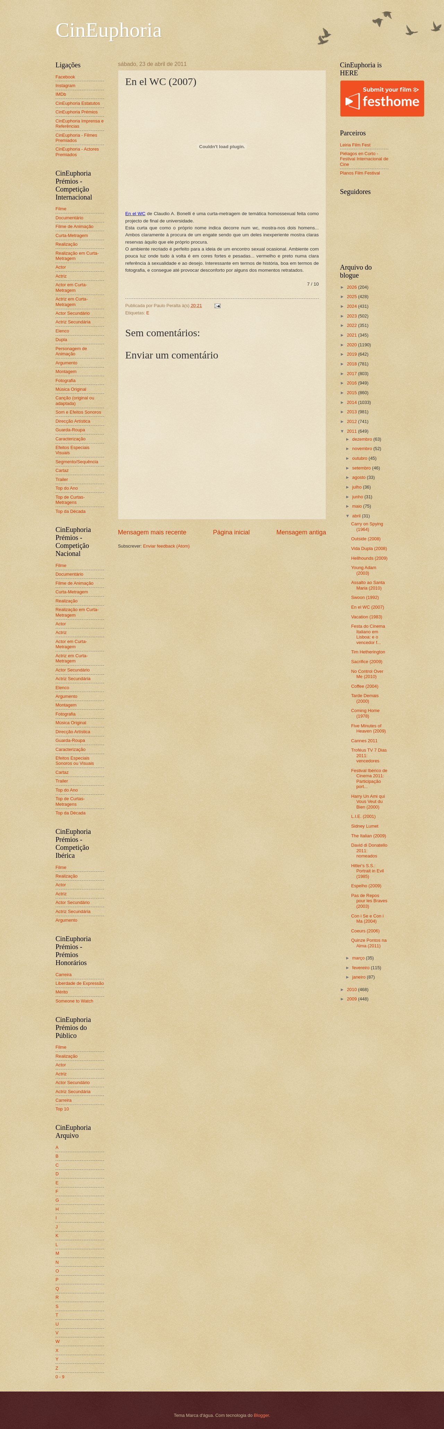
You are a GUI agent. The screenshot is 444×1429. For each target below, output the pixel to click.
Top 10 (62, 1108)
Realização (67, 244)
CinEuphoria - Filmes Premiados (76, 138)
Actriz (61, 276)
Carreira (64, 974)
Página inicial (231, 532)
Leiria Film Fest (355, 144)
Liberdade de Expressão (80, 983)
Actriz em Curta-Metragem (72, 301)
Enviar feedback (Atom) (166, 546)
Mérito (62, 992)
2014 (352, 402)
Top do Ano (67, 488)
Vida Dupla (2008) (369, 548)
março (359, 958)
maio (357, 506)
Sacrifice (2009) (366, 661)
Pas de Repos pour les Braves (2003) (369, 901)
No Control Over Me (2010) (367, 674)
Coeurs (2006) (365, 930)
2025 (352, 296)
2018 (352, 363)
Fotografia (66, 380)
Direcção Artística (73, 421)
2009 (352, 998)
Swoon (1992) (365, 597)
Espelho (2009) (366, 885)
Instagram (65, 85)
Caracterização (71, 438)
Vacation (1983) (366, 616)
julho (357, 487)
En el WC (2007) (367, 607)
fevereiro (361, 967)
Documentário (69, 217)
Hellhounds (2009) (369, 558)
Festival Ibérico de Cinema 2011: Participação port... (369, 778)
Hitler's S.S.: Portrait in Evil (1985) (367, 871)
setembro (362, 468)
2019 (352, 354)
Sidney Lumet (364, 826)
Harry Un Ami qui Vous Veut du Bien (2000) (368, 802)
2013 (352, 411)
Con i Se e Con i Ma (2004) (367, 918)
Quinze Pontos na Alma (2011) (368, 943)
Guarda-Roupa (70, 429)
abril (357, 515)
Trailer (62, 479)
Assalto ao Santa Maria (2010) (368, 585)
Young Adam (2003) (363, 570)
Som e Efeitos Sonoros (78, 412)
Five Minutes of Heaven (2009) (368, 728)
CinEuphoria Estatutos (78, 103)
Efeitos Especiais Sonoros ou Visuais (75, 760)
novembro (362, 448)
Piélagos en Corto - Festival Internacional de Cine (364, 159)
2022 (352, 325)
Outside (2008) (366, 538)
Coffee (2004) (364, 686)
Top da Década (71, 511)
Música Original (71, 389)
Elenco (62, 330)
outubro (360, 458)
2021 (352, 335)
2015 (352, 392)
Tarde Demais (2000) (364, 698)
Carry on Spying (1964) (367, 526)
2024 (352, 306)
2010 (352, 989)
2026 (352, 287)
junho (358, 496)
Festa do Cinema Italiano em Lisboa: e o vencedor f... (368, 634)
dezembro (362, 439)
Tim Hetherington (368, 651)
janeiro (359, 977)
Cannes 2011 (364, 740)
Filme (61, 208)
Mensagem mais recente (152, 532)
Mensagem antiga (301, 532)
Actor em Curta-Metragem (71, 287)
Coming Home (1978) (365, 713)
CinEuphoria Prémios (77, 112)
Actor (61, 267)
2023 (352, 316)
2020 (352, 344)
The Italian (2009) (368, 835)
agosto (359, 477)
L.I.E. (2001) (363, 816)
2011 (352, 431)
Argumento (66, 362)
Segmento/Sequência (77, 461)
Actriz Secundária (73, 321)
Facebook (65, 76)
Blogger (261, 1415)
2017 (352, 373)
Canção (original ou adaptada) (75, 400)
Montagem (66, 371)
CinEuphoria (109, 29)
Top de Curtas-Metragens (70, 499)
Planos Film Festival (360, 173)
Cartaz (62, 470)
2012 (352, 421)
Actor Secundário (73, 313)
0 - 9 (60, 1376)
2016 (352, 383)
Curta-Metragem (72, 235)
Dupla (61, 339)
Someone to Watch (74, 1001)
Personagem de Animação (71, 351)
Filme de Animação (75, 226)
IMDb (61, 94)
